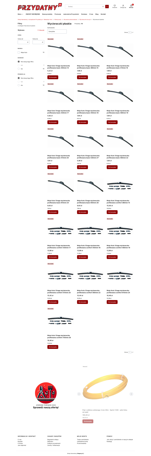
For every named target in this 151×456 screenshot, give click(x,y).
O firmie (20, 443)
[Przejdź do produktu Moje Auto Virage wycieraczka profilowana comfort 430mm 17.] (60, 230)
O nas (19, 439)
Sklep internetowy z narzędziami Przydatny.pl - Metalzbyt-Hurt (35, 19)
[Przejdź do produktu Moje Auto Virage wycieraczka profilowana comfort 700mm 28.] (60, 320)
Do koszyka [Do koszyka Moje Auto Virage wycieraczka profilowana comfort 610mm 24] (112, 302)
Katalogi (109, 441)
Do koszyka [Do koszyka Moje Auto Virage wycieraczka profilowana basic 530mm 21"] (82, 167)
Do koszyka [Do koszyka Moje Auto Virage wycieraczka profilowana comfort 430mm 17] (53, 257)
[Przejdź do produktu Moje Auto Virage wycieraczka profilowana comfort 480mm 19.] (120, 230)
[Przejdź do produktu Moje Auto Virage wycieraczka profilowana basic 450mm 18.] (90, 95)
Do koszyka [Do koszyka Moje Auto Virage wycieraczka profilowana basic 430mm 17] (53, 122)
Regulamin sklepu (52, 439)
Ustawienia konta (82, 441)
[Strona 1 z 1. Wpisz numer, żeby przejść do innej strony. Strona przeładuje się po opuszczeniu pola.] (129, 32)
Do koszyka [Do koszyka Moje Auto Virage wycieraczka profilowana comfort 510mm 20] (53, 302)
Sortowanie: (51, 27)
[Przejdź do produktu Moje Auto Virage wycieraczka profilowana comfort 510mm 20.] (60, 275)
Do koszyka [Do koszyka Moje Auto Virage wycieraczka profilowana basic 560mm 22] (112, 167)
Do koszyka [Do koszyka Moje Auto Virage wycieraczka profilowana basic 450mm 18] (82, 122)
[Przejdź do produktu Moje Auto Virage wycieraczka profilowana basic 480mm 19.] (120, 95)
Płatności (50, 441)
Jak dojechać (22, 445)
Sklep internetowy (75, 453)
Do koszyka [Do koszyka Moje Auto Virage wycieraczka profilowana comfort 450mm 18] (82, 257)
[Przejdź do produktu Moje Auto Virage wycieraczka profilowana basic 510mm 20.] (60, 140)
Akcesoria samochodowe (70, 19)
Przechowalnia (81, 443)
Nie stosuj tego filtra (27, 61)
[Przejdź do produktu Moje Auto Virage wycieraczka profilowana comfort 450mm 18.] (90, 230)
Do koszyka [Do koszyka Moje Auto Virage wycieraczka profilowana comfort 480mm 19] (112, 257)
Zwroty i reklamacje (53, 445)
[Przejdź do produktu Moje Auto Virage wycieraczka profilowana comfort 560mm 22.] (90, 275)
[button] (107, 6)
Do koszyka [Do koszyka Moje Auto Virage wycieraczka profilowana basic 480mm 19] (112, 122)
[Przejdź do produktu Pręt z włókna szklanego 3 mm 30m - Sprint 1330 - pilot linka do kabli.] (105, 386)
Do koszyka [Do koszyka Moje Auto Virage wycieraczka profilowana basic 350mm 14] (53, 77)
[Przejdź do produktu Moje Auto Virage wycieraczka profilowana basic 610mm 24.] (60, 185)
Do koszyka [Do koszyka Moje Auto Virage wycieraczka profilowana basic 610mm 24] (53, 212)
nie (22, 69)
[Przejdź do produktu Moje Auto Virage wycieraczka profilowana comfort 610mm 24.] (120, 275)
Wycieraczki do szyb (85, 19)
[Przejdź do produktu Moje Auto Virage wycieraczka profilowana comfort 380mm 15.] (120, 185)
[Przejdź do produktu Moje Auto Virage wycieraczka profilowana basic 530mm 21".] (90, 140)
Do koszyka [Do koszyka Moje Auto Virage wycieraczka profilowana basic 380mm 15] (82, 77)
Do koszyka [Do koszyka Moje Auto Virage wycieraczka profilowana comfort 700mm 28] (53, 347)
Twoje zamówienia (83, 439)
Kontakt (20, 441)
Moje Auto (24, 52)
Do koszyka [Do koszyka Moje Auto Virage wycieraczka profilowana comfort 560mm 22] (82, 302)
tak (22, 65)
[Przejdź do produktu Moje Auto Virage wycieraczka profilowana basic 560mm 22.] (120, 140)
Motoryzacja (57, 19)
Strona (126, 32)
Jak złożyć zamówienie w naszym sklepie (120, 439)
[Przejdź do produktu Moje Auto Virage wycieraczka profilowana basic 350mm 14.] (60, 50)
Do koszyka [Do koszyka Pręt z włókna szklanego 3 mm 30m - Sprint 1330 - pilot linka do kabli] (88, 421)
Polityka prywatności (53, 443)
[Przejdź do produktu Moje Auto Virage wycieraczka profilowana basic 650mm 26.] (90, 185)
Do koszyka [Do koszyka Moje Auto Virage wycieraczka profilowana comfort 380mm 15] (112, 212)
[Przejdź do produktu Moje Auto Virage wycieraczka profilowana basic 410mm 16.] (120, 50)
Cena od (20, 39)
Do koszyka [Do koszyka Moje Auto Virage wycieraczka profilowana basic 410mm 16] (112, 77)
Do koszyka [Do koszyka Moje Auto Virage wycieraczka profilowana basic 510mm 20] (53, 167)
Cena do (35, 39)
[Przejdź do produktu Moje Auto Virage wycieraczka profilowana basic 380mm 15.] (90, 50)
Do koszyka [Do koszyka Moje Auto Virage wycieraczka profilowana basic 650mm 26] (82, 212)
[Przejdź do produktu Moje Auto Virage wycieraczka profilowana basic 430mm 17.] (60, 95)
